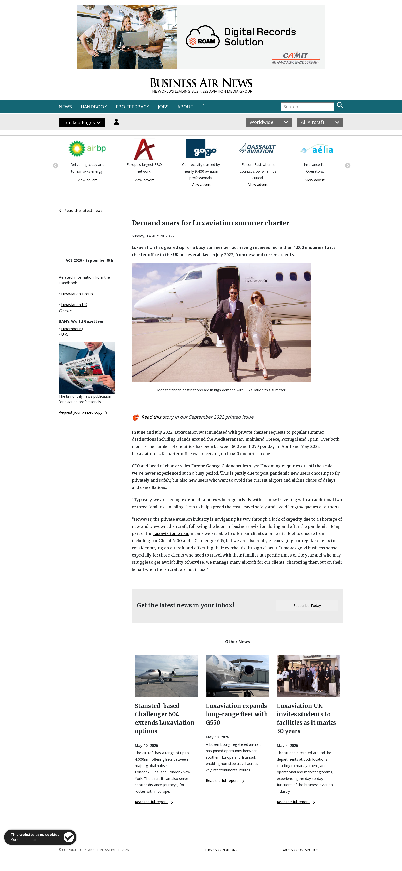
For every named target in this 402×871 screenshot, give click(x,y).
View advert (87, 179)
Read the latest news (80, 210)
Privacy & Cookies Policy (298, 850)
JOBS (163, 106)
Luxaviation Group (77, 293)
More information (23, 839)
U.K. (64, 334)
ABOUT (185, 106)
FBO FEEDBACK (132, 106)
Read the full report (154, 801)
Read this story (157, 417)
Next (347, 165)
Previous (54, 165)
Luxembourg (72, 328)
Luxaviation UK (74, 304)
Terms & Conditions (221, 850)
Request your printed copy (83, 412)
